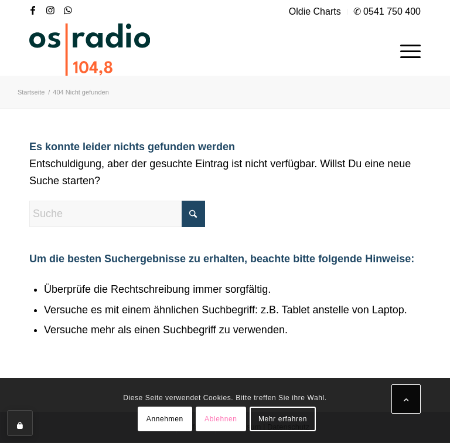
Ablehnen (220, 419)
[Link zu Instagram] (50, 10)
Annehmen (164, 419)
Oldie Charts (315, 11)
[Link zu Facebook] (33, 10)
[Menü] (404, 49)
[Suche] (117, 214)
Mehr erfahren (282, 419)
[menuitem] (315, 12)
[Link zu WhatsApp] (68, 10)
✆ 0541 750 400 (387, 11)
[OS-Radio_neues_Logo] (89, 49)
